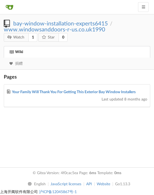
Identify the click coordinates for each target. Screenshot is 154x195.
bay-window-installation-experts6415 (60, 24)
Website (103, 184)
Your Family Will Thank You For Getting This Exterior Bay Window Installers (74, 92)
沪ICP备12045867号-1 (58, 192)
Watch (16, 37)
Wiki (16, 52)
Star (48, 37)
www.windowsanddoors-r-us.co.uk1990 (54, 29)
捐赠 (16, 63)
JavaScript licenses (66, 184)
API (89, 184)
